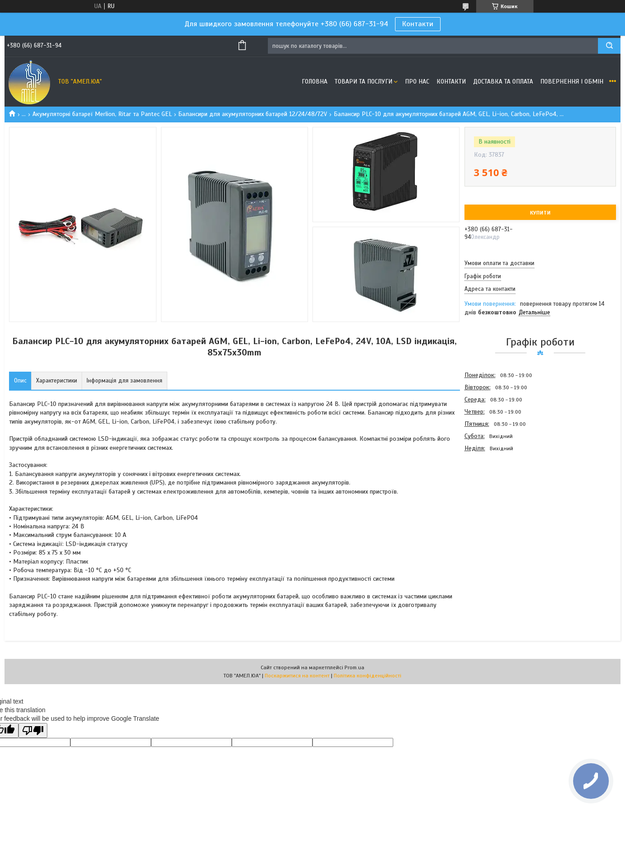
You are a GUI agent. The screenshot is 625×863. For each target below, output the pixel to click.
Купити (540, 213)
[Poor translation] (32, 730)
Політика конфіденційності (367, 675)
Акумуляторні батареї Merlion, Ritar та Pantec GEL (102, 114)
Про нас (417, 81)
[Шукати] (609, 46)
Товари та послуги (363, 81)
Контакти (417, 23)
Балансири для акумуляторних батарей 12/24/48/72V (252, 114)
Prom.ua (354, 667)
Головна (314, 81)
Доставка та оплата (503, 81)
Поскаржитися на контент (297, 675)
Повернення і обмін (571, 81)
